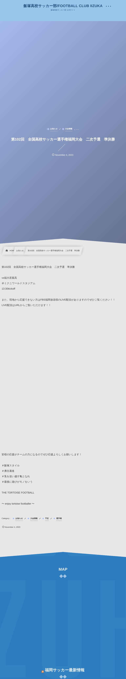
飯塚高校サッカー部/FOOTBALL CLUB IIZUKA (63, 6)
